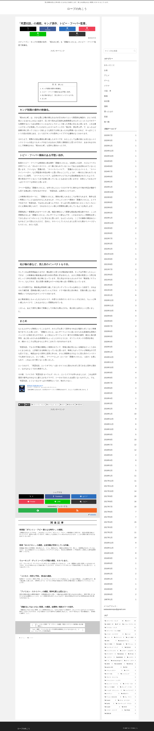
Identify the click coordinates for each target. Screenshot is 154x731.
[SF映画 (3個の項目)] (130, 710)
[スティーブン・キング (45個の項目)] (114, 620)
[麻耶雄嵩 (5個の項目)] (121, 657)
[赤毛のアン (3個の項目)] (128, 693)
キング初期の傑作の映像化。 (52, 83)
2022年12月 (120, 223)
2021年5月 (120, 279)
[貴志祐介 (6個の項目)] (130, 647)
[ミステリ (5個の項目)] (131, 657)
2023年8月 (120, 202)
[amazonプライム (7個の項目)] (127, 640)
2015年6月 (120, 594)
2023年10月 (120, 192)
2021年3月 (120, 290)
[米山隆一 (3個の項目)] (112, 707)
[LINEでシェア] (77, 29)
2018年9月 (120, 434)
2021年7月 (120, 269)
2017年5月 (120, 517)
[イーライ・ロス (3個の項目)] (129, 683)
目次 (54, 79)
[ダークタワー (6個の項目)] (110, 654)
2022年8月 (120, 233)
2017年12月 (120, 480)
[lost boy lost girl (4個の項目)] (116, 660)
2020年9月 (120, 315)
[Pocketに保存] (64, 29)
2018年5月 (120, 455)
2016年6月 (120, 563)
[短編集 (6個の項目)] (120, 644)
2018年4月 (120, 460)
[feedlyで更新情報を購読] (37, 506)
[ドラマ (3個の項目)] (130, 670)
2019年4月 (120, 398)
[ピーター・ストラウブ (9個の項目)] (114, 634)
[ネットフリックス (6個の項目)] (111, 650)
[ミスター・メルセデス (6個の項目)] (128, 650)
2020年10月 (120, 310)
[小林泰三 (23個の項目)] (109, 624)
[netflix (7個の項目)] (110, 640)
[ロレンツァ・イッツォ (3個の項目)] (113, 683)
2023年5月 (120, 212)
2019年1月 (120, 413)
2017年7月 (120, 506)
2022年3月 (120, 243)
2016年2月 (120, 573)
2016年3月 (120, 568)
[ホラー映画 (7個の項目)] (109, 644)
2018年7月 (120, 444)
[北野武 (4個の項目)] (108, 663)
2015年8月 (120, 589)
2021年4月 (120, 284)
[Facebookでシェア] (38, 29)
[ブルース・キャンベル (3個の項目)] (120, 677)
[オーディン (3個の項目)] (112, 693)
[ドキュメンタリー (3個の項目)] (113, 670)
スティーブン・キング (38, 400)
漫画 (106, 106)
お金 (106, 70)
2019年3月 (120, 403)
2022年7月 (120, 238)
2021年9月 (120, 259)
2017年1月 (120, 537)
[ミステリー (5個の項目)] (109, 657)
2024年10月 (120, 156)
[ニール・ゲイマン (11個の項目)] (129, 624)
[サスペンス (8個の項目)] (119, 637)
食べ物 (106, 122)
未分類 (106, 101)
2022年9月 (120, 228)
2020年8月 (120, 321)
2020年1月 (120, 351)
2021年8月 (120, 264)
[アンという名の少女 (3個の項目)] (113, 697)
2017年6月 (120, 511)
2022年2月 (120, 248)
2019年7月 (120, 382)
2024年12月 (120, 150)
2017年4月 (120, 522)
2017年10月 (120, 491)
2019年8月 (120, 377)
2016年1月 (120, 578)
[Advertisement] (57, 61)
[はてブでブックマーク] (51, 29)
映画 (28, 400)
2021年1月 (120, 295)
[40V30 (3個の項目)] (129, 707)
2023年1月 (120, 217)
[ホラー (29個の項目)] (131, 620)
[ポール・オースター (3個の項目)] (127, 700)
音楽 (106, 117)
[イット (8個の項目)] (108, 637)
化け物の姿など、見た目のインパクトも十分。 (58, 90)
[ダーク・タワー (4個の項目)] (130, 660)
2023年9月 (120, 197)
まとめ (44, 94)
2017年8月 (120, 501)
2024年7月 (120, 171)
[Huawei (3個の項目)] (110, 700)
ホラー (62, 400)
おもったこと (109, 65)
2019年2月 (120, 408)
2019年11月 (120, 362)
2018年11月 (120, 424)
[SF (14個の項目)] (117, 624)
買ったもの (108, 112)
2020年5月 (120, 336)
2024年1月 (120, 187)
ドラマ (21, 400)
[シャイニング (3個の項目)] (128, 673)
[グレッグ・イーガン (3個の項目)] (128, 687)
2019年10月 (120, 367)
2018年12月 (120, 419)
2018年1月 (120, 475)
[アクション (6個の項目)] (131, 644)
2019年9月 (120, 372)
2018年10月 (120, 429)
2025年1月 (120, 145)
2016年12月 (120, 542)
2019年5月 (120, 393)
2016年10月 (120, 553)
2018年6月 (120, 450)
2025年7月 (120, 135)
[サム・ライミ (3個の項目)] (129, 697)
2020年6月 (120, 331)
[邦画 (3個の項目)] (130, 667)
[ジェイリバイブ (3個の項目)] (130, 690)
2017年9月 (120, 496)
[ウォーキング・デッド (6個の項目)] (114, 647)
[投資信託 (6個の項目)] (122, 654)
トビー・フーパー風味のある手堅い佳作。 (57, 87)
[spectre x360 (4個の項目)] (113, 667)
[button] (90, 29)
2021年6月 (120, 274)
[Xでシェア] (25, 29)
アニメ (106, 75)
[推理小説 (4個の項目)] (131, 663)
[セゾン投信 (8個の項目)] (131, 637)
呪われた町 (70, 400)
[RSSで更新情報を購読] (77, 506)
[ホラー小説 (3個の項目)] (111, 673)
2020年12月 (120, 300)
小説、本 (107, 91)
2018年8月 (120, 439)
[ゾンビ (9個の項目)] (131, 634)
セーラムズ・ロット (53, 400)
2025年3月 (120, 140)
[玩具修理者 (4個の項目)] (120, 663)
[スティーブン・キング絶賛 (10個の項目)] (120, 630)
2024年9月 (120, 161)
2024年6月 (120, 176)
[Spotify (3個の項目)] (109, 703)
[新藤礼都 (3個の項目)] (120, 713)
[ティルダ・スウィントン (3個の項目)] (113, 690)
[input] (120, 51)
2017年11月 (120, 486)
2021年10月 (120, 254)
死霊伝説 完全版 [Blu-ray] (35, 381)
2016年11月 (120, 547)
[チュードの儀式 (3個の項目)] (111, 687)
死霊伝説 (79, 400)
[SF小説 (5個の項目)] (132, 654)
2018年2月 (120, 470)
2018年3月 (120, 465)
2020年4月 (120, 341)
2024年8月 (120, 166)
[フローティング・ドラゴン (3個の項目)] (126, 703)
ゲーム (106, 81)
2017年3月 (120, 527)
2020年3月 (120, 346)
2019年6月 (120, 388)
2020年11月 (120, 305)
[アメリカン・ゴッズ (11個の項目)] (120, 627)
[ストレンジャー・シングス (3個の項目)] (120, 680)
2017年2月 (120, 532)
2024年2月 (120, 181)
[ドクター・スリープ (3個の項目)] (113, 710)
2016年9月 (120, 558)
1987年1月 (120, 599)
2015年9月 (120, 584)
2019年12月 (120, 357)
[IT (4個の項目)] (107, 660)
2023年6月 (120, 207)
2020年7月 (120, 326)
